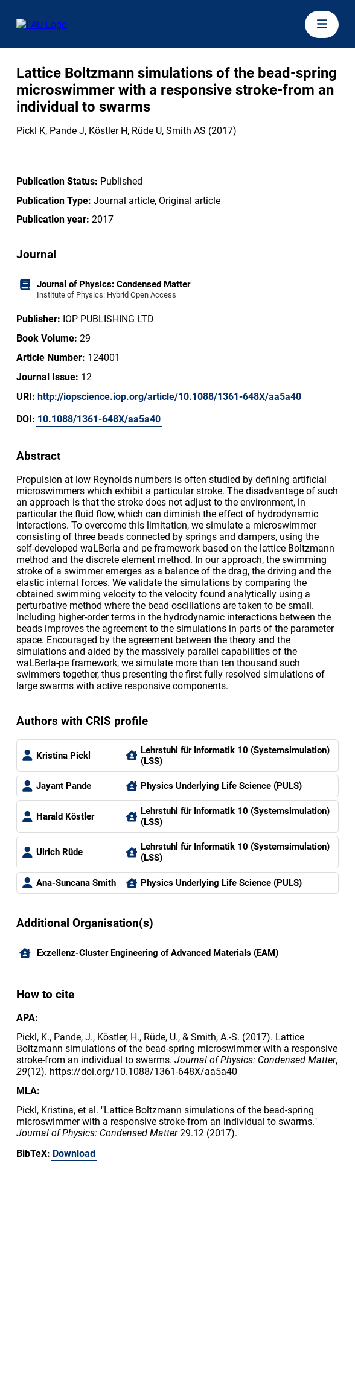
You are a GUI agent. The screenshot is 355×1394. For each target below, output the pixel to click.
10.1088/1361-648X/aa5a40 (99, 419)
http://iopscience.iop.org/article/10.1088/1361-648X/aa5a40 (169, 397)
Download (74, 1153)
